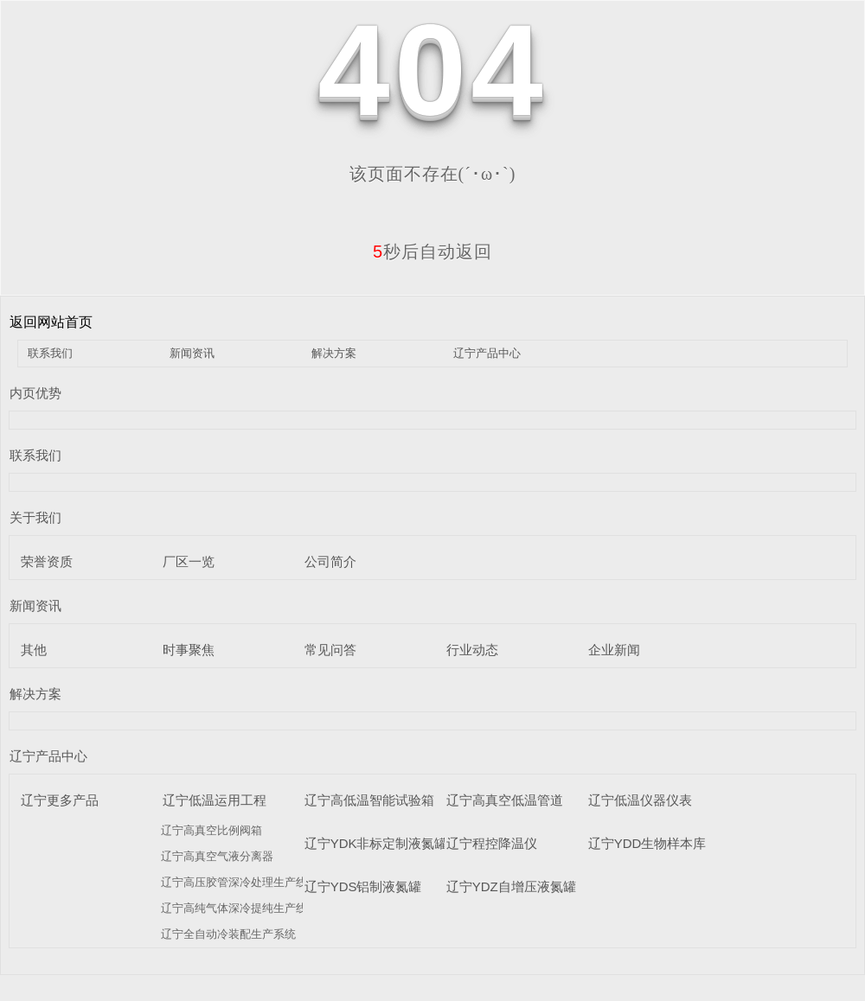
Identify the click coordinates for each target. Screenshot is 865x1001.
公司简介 (330, 561)
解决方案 (333, 353)
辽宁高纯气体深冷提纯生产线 (234, 908)
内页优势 (35, 393)
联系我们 (50, 353)
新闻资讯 (192, 353)
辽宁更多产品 (60, 800)
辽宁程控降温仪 (491, 843)
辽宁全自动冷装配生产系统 (228, 934)
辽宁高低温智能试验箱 (369, 800)
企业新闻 (614, 649)
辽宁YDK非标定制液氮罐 (376, 843)
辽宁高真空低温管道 (504, 800)
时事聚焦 (189, 649)
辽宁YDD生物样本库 (647, 843)
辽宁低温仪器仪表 (640, 800)
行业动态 (472, 649)
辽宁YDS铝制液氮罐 (363, 886)
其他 (34, 649)
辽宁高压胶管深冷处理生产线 (234, 882)
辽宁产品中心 (487, 353)
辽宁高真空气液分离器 (217, 856)
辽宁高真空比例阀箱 (211, 830)
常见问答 (330, 649)
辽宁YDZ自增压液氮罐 (511, 886)
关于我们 (35, 517)
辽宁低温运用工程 (214, 800)
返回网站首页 (51, 322)
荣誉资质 (47, 561)
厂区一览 (189, 561)
